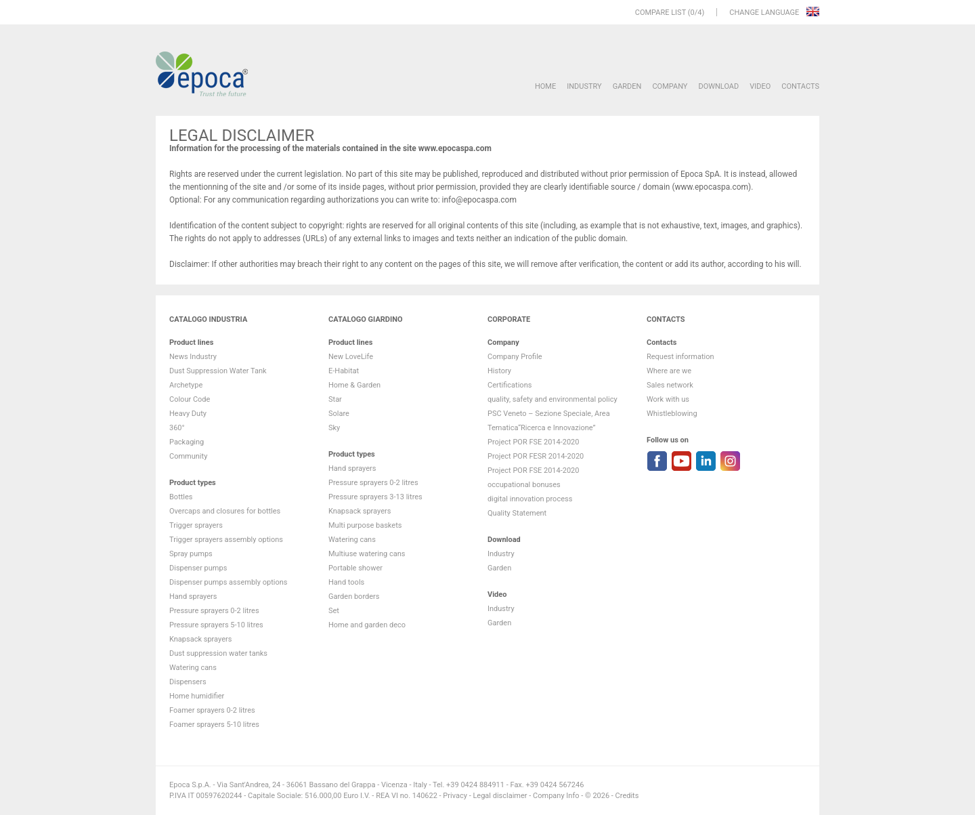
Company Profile (515, 356)
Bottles (181, 497)
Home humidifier (196, 696)
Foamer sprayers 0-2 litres (212, 710)
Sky (334, 427)
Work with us (668, 399)
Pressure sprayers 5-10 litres (216, 625)
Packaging (186, 442)
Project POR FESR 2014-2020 (536, 456)
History (499, 371)
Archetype (185, 385)
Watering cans (193, 667)
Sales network (670, 385)
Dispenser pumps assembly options (228, 582)
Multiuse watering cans (366, 553)
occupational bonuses (524, 484)
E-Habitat (343, 371)
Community (188, 456)
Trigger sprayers (196, 525)
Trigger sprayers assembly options (226, 539)
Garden (627, 86)
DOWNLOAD (718, 86)
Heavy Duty (188, 413)
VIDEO (760, 86)
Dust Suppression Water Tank (218, 371)
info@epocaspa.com (479, 200)
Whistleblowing (672, 413)
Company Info (556, 795)
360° (177, 427)
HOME (545, 86)
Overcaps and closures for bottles (224, 511)
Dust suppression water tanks (218, 653)
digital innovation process (530, 499)
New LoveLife (350, 356)
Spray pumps (191, 553)
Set (333, 610)
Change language (765, 12)
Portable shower (355, 568)
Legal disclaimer (500, 795)
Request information (680, 356)
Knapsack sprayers (200, 639)
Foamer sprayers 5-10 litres (214, 724)
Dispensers (188, 681)
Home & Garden (354, 385)
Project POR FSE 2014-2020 (534, 442)
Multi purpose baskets (365, 525)
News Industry (193, 356)
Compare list (660, 12)
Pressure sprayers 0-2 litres (214, 610)
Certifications (510, 385)
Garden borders (353, 596)
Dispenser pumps (198, 568)
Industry (584, 86)
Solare (338, 413)
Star (335, 399)
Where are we (669, 371)
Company (669, 86)
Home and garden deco (367, 625)
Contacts (800, 86)
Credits (627, 795)
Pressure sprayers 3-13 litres (375, 497)
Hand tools (346, 582)
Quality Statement (517, 513)
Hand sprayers (193, 596)
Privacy (455, 795)
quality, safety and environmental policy (553, 399)
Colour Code (189, 399)
